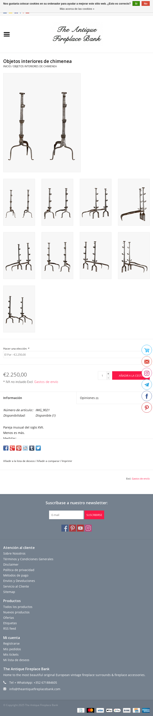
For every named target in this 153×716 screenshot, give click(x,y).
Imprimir (67, 461)
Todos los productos (17, 607)
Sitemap (9, 592)
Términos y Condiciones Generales (28, 559)
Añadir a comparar (48, 461)
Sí (136, 3)
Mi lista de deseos (16, 660)
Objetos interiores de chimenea (35, 66)
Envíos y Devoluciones (19, 581)
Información (12, 398)
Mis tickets (11, 654)
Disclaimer (11, 564)
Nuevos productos (16, 612)
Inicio (7, 66)
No (145, 3)
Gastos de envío (46, 382)
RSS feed (9, 628)
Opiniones (89, 398)
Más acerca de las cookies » (77, 8)
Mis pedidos (12, 649)
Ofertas (8, 618)
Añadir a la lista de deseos (19, 461)
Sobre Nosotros (14, 553)
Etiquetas (10, 623)
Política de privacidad (18, 570)
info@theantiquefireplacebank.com (34, 689)
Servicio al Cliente (16, 586)
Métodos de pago (15, 575)
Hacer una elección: (16, 348)
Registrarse (11, 643)
